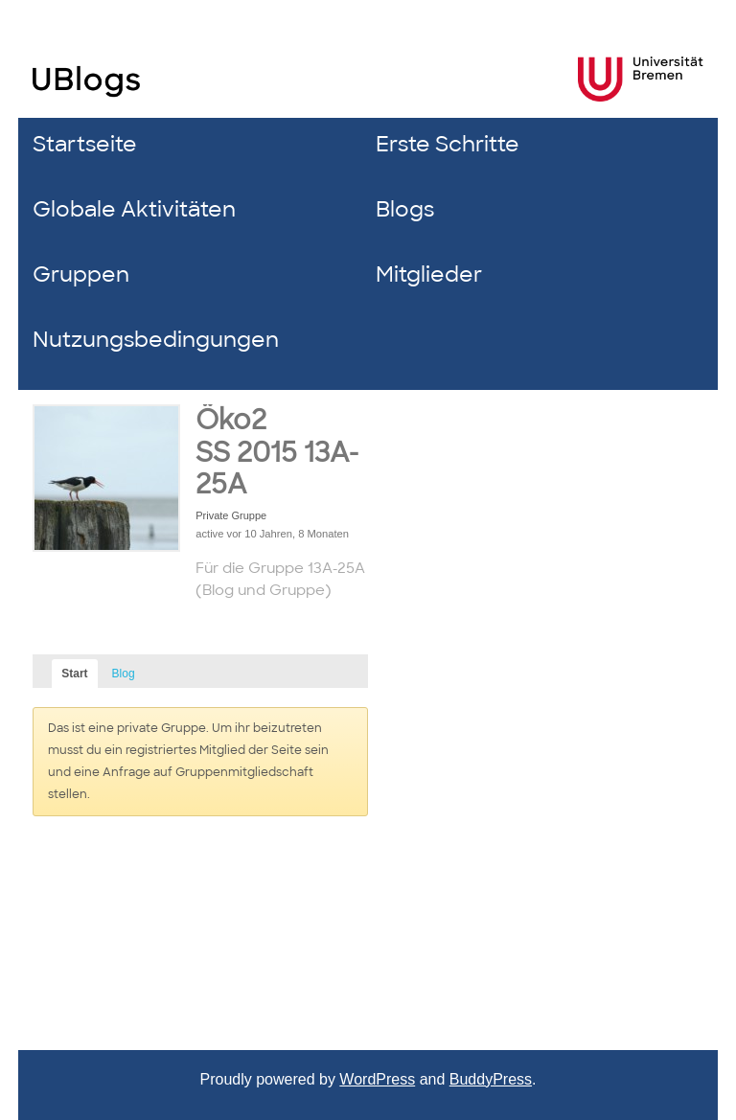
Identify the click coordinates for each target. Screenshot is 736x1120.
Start (74, 673)
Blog (123, 673)
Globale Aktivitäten (134, 209)
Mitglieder (429, 274)
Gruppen (81, 274)
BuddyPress (490, 1079)
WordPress (377, 1079)
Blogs (405, 209)
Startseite (85, 144)
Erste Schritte (447, 144)
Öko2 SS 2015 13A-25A (277, 452)
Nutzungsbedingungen (156, 340)
